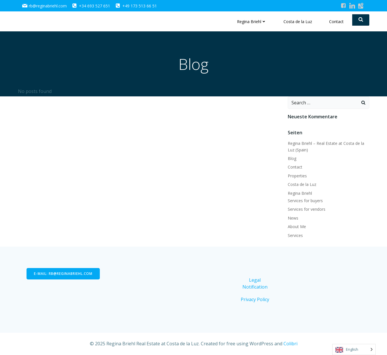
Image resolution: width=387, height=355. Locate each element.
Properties (297, 175)
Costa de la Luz (297, 21)
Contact (336, 21)
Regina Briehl (251, 21)
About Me (297, 226)
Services (295, 235)
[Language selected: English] (354, 349)
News (293, 218)
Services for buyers (305, 200)
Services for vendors (306, 209)
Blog (292, 158)
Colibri (290, 343)
